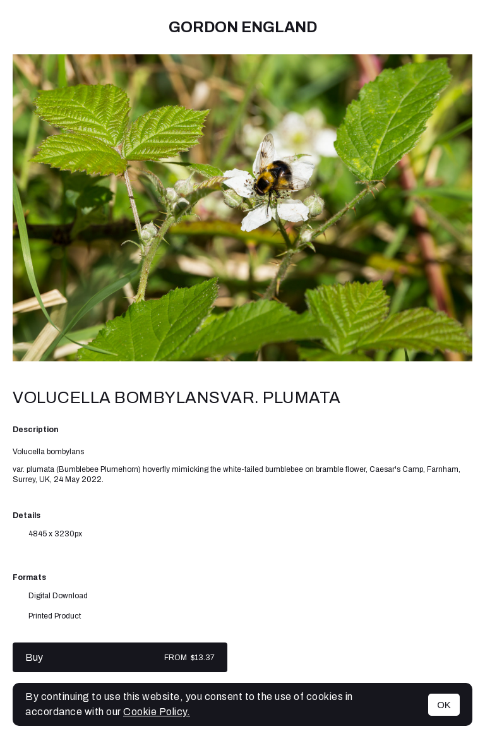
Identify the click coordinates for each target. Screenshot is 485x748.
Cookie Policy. (156, 711)
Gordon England (243, 27)
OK (444, 704)
